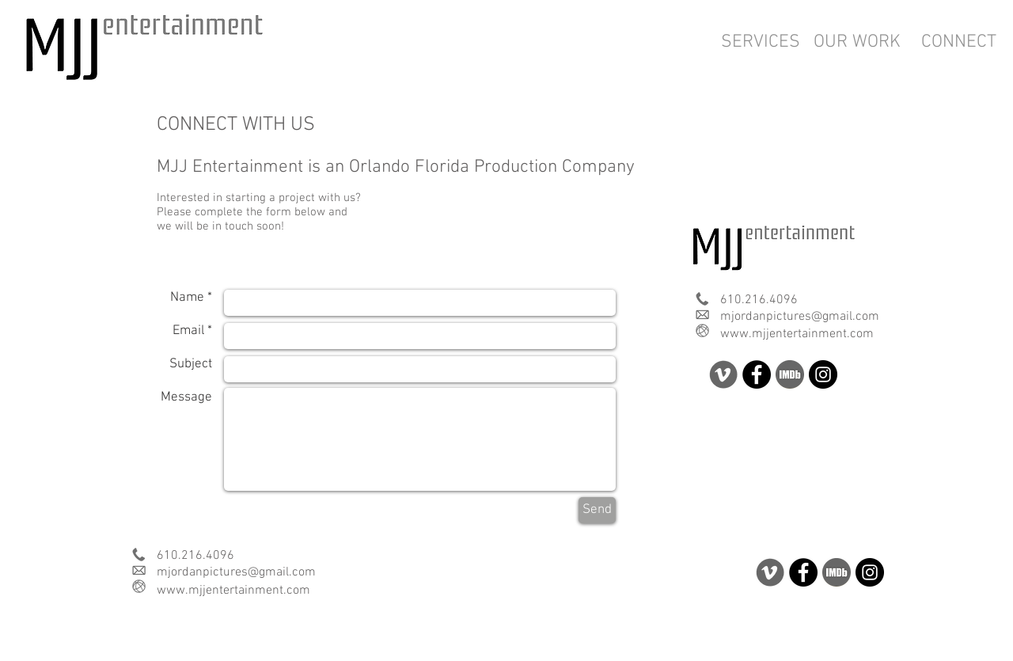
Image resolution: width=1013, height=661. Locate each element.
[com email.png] (702, 314)
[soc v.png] (723, 374)
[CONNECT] (958, 42)
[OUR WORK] (857, 42)
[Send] (597, 510)
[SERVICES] (760, 42)
